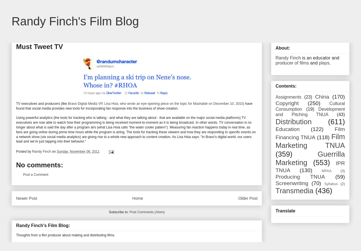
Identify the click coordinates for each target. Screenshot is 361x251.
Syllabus (331, 184)
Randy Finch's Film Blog (75, 21)
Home (137, 198)
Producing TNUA (300, 177)
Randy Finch (288, 57)
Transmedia (294, 191)
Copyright (287, 103)
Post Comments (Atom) (147, 212)
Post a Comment (35, 175)
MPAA (327, 171)
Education (288, 129)
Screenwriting (292, 183)
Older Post (247, 198)
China (322, 97)
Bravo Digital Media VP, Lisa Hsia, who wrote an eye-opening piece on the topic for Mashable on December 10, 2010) (156, 104)
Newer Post (26, 198)
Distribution (294, 122)
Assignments (288, 97)
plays (324, 63)
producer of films (292, 63)
